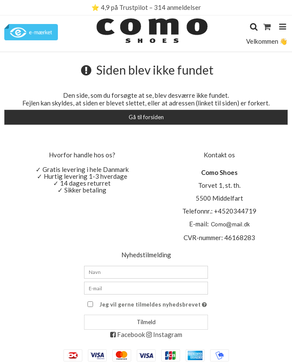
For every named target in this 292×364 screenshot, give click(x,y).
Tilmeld (146, 322)
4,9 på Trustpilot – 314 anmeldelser (151, 7)
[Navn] (146, 271)
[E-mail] (146, 287)
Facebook (127, 334)
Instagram (164, 334)
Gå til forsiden (146, 117)
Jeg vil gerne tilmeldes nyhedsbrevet (153, 303)
